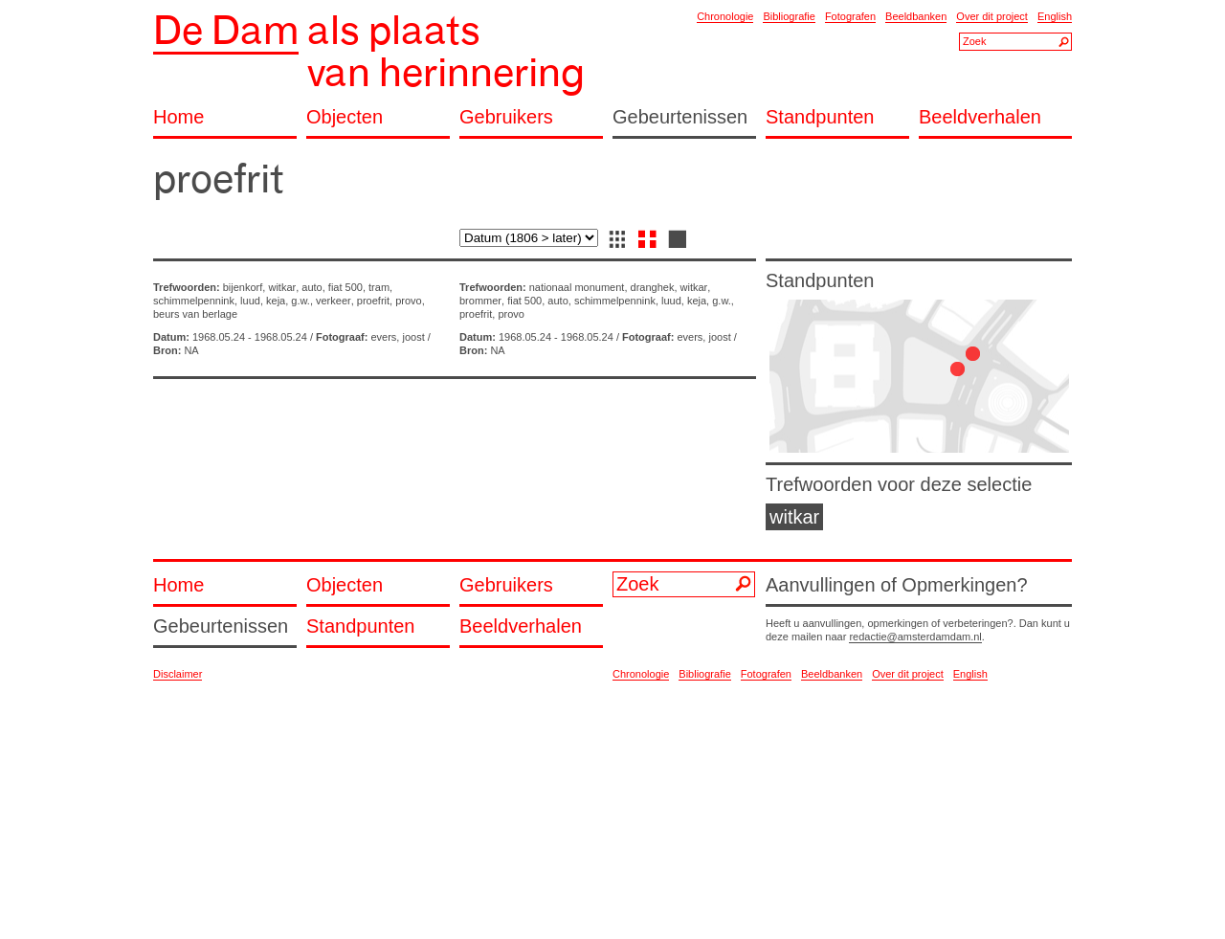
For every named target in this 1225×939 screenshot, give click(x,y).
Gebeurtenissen (679, 117)
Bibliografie (788, 16)
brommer (480, 300)
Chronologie (725, 16)
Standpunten (820, 117)
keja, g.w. (288, 300)
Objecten (344, 117)
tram (379, 287)
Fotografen (850, 16)
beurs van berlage (195, 314)
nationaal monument (577, 287)
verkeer (333, 300)
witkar (282, 287)
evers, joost (397, 337)
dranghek (653, 287)
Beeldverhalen (980, 117)
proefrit (373, 300)
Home (178, 117)
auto (311, 287)
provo (408, 300)
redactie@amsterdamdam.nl (915, 636)
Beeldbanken (916, 16)
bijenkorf (243, 287)
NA (191, 350)
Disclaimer (177, 674)
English (1054, 16)
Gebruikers (506, 117)
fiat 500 (345, 287)
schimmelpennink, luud (206, 300)
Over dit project (992, 16)
